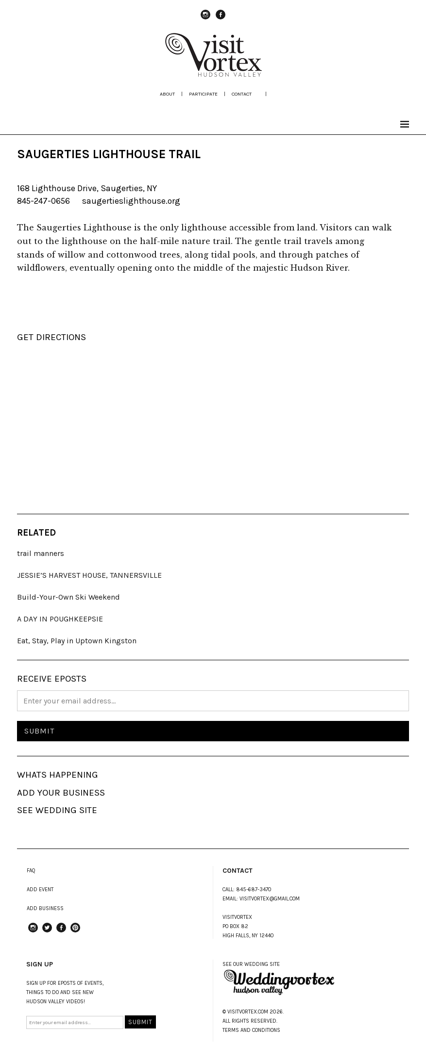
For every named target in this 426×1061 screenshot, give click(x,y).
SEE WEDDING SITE (57, 810)
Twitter (47, 931)
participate (203, 94)
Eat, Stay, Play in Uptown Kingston (76, 640)
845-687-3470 (254, 889)
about (167, 94)
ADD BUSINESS (45, 908)
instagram (205, 18)
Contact (242, 94)
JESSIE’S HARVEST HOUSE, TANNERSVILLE (89, 575)
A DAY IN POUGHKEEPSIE (60, 618)
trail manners (40, 553)
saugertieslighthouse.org (131, 201)
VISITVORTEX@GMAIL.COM (269, 899)
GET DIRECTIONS (51, 337)
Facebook (220, 18)
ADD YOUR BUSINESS (61, 792)
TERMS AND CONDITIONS (251, 1030)
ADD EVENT (40, 889)
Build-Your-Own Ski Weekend (68, 597)
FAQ (31, 870)
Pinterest (75, 931)
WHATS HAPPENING (57, 774)
